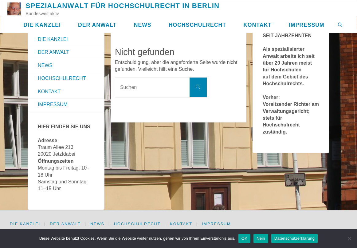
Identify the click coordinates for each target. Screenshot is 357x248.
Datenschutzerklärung (294, 238)
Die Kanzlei (53, 39)
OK (244, 238)
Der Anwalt (53, 52)
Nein (261, 238)
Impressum (53, 104)
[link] (340, 25)
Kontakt (49, 91)
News (45, 65)
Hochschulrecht (62, 78)
